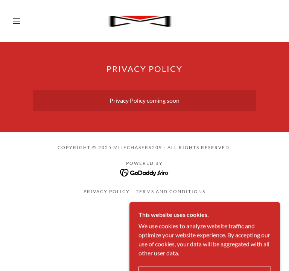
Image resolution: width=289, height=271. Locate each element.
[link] (138, 21)
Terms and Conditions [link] (170, 191)
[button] (16, 21)
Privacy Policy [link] (107, 191)
